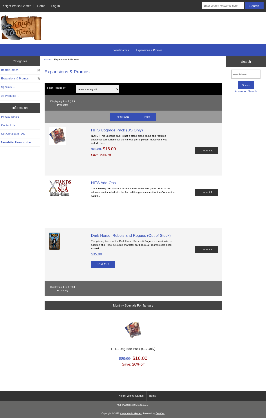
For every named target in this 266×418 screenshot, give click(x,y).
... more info (206, 150)
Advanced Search (246, 91)
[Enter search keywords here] (223, 5)
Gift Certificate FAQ (13, 133)
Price (147, 116)
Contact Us (8, 125)
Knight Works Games (16, 6)
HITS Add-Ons (103, 183)
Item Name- (123, 116)
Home (41, 6)
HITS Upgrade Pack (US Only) (117, 130)
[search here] (246, 74)
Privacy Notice (10, 116)
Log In (55, 6)
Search (246, 61)
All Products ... (10, 95)
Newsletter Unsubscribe (16, 142)
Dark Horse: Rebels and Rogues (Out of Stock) (131, 235)
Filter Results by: (56, 87)
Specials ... (8, 87)
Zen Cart (160, 413)
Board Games (120, 50)
